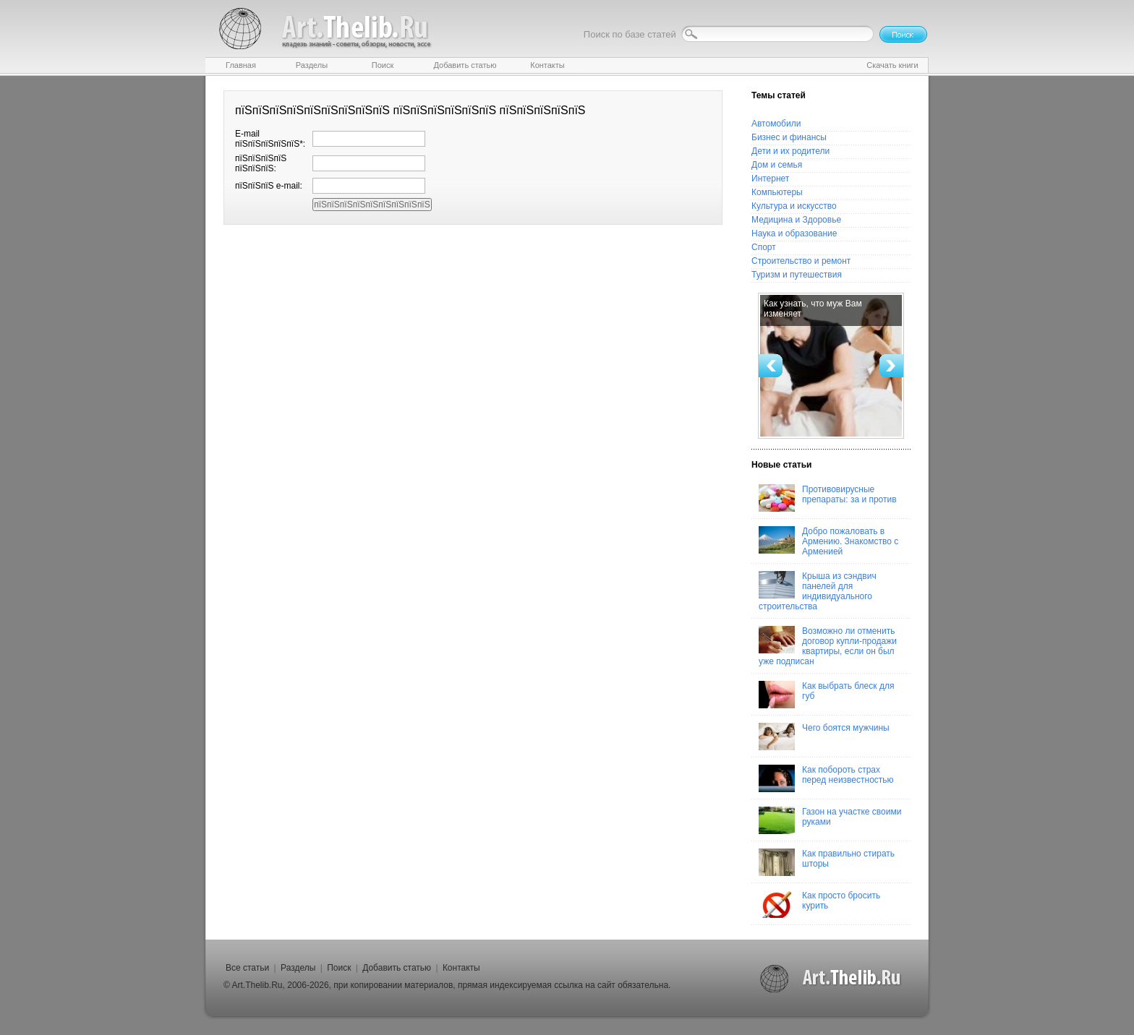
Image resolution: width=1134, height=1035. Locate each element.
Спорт (763, 247)
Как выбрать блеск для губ (826, 694)
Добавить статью (396, 968)
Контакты (461, 968)
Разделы (298, 968)
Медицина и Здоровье (796, 220)
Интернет (770, 178)
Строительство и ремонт (800, 261)
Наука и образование (794, 233)
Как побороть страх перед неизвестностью (826, 778)
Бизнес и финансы (789, 137)
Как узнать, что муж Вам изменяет (813, 309)
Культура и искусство (794, 206)
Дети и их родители (790, 151)
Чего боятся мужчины (824, 736)
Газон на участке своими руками (830, 820)
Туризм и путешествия (796, 275)
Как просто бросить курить (819, 904)
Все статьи (247, 968)
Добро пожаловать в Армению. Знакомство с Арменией (828, 541)
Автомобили (776, 124)
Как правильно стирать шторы (827, 862)
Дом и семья (776, 165)
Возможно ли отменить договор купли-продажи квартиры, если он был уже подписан (828, 646)
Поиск (339, 968)
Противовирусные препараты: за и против (828, 498)
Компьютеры (777, 192)
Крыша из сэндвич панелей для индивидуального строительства (818, 591)
